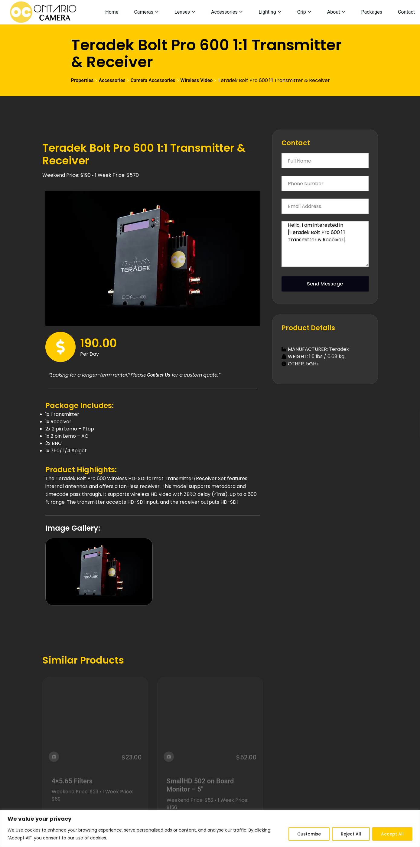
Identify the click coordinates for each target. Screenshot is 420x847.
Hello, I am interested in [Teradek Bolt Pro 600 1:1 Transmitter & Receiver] (325, 244)
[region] (210, 828)
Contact (406, 12)
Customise (309, 834)
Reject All (351, 834)
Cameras (143, 12)
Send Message (325, 283)
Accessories (224, 12)
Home (111, 12)
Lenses (182, 12)
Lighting (267, 12)
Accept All (392, 834)
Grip (301, 12)
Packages (371, 12)
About (333, 12)
